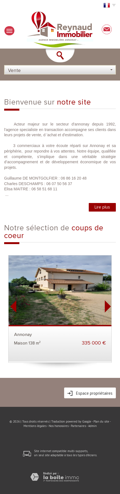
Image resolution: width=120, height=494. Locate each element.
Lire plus (102, 207)
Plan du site (101, 421)
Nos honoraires (59, 426)
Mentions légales (35, 426)
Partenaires (78, 426)
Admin (92, 426)
